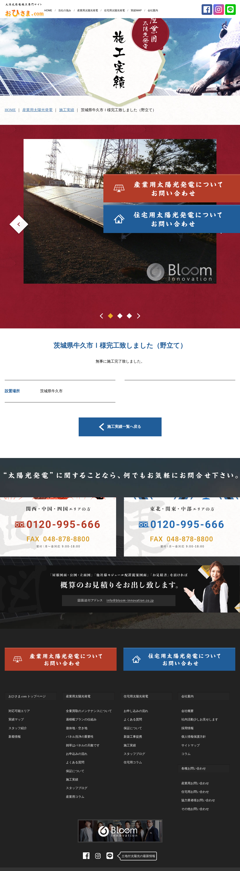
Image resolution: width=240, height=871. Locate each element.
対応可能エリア (19, 706)
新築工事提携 (133, 731)
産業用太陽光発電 (87, 10)
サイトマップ (190, 740)
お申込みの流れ (76, 749)
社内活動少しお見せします (199, 714)
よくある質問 (75, 757)
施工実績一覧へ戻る (120, 426)
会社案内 (153, 10)
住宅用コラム (133, 757)
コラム (186, 749)
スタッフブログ (76, 783)
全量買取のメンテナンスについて (89, 706)
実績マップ (16, 714)
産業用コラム (75, 791)
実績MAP (136, 10)
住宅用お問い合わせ (195, 787)
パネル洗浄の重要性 (80, 731)
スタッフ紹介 (17, 723)
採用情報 (187, 723)
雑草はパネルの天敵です (83, 740)
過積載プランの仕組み (81, 714)
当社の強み (64, 10)
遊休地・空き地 (76, 723)
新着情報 (14, 731)
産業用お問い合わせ (195, 778)
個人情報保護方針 (193, 731)
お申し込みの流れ (136, 706)
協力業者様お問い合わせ (198, 795)
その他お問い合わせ (195, 804)
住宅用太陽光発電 (114, 10)
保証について (75, 766)
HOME (48, 10)
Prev (12, 218)
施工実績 (66, 110)
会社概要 (187, 706)
